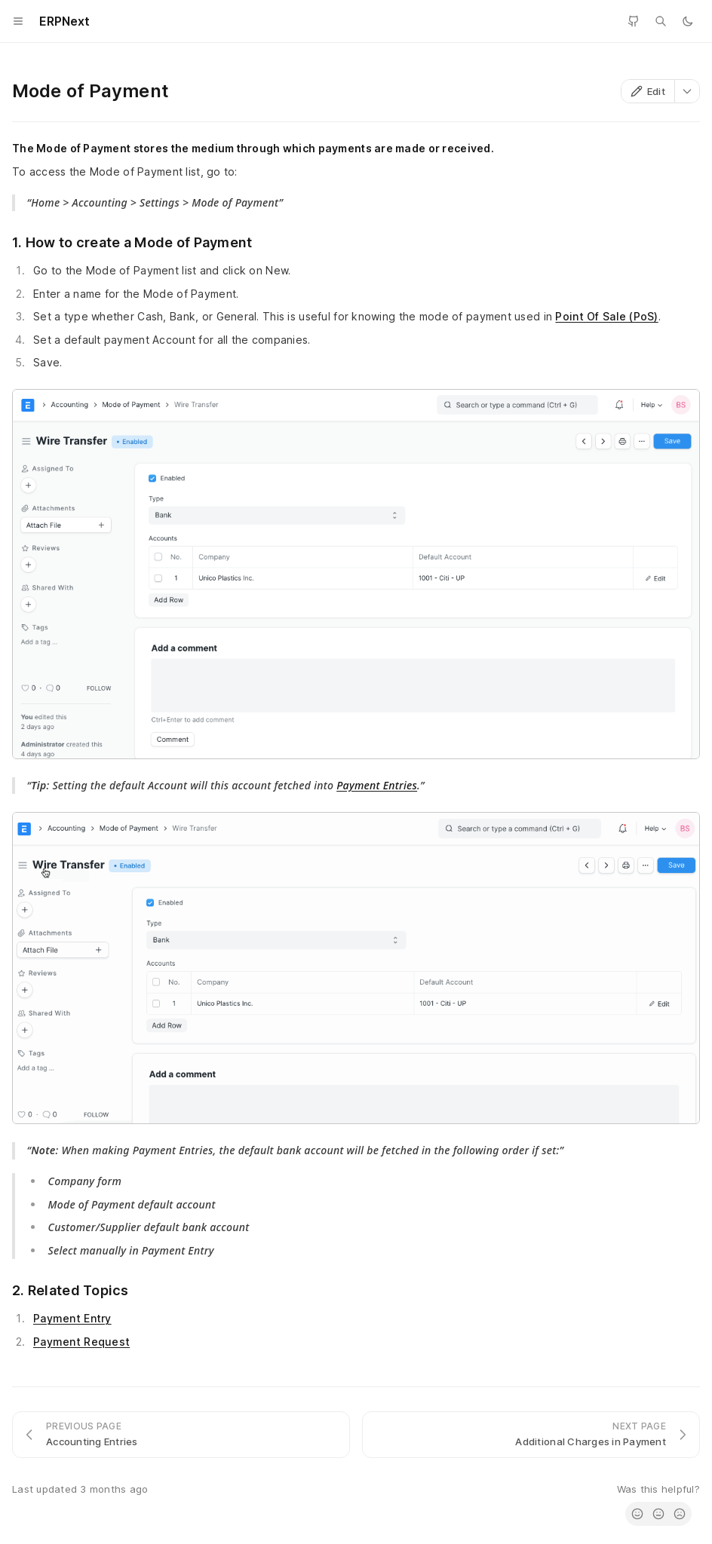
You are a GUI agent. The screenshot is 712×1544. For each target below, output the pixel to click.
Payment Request (81, 1341)
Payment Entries (376, 785)
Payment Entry (72, 1318)
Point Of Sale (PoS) (606, 316)
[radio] (637, 1513)
